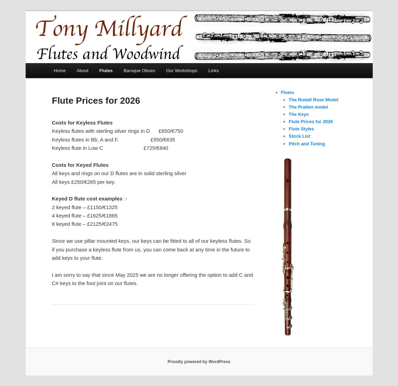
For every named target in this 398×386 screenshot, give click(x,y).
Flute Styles (301, 128)
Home (60, 70)
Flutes (105, 70)
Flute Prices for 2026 (311, 121)
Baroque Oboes (139, 70)
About (82, 70)
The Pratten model (308, 107)
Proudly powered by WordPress (199, 361)
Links (213, 70)
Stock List (299, 136)
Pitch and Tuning (307, 143)
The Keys (299, 114)
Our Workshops (181, 70)
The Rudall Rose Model (313, 99)
